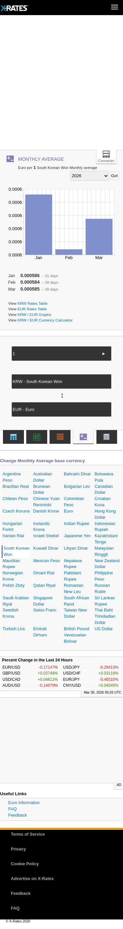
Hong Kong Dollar (105, 514)
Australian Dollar (42, 477)
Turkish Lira (14, 628)
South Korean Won (17, 551)
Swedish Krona (11, 613)
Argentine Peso (12, 477)
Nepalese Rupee (73, 563)
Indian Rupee (76, 523)
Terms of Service (28, 834)
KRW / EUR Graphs (34, 314)
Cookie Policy (25, 863)
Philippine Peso (103, 576)
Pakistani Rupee (72, 576)
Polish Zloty (14, 585)
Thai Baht (103, 609)
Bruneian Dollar (41, 489)
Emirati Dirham (40, 631)
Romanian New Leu (73, 588)
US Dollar (103, 628)
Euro (68, 511)
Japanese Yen (77, 535)
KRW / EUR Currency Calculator (44, 320)
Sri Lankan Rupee (104, 601)
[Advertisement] (61, 85)
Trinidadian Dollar (104, 619)
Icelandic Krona (41, 526)
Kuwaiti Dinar (45, 548)
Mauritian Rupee (11, 563)
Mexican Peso (46, 560)
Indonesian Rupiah (104, 526)
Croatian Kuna (102, 501)
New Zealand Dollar (107, 563)
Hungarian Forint (12, 526)
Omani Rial (43, 572)
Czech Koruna (16, 511)
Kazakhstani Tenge (106, 538)
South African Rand (76, 601)
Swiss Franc (44, 609)
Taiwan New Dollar (75, 613)
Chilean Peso (15, 498)
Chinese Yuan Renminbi (46, 501)
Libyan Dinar (76, 548)
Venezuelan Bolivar (75, 638)
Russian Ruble (102, 588)
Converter (106, 161)
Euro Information (24, 802)
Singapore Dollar (42, 601)
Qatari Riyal (44, 585)
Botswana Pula (103, 477)
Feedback (17, 815)
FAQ (12, 808)
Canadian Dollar (103, 489)
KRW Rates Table (32, 303)
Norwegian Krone (13, 576)
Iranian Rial (13, 535)
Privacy (18, 848)
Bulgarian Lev (77, 486)
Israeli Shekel (46, 535)
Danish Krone (46, 511)
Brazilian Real (16, 486)
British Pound (76, 628)
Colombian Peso (74, 501)
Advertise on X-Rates (32, 878)
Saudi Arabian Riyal (16, 601)
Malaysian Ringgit (104, 551)
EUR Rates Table (32, 309)
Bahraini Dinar (77, 473)
